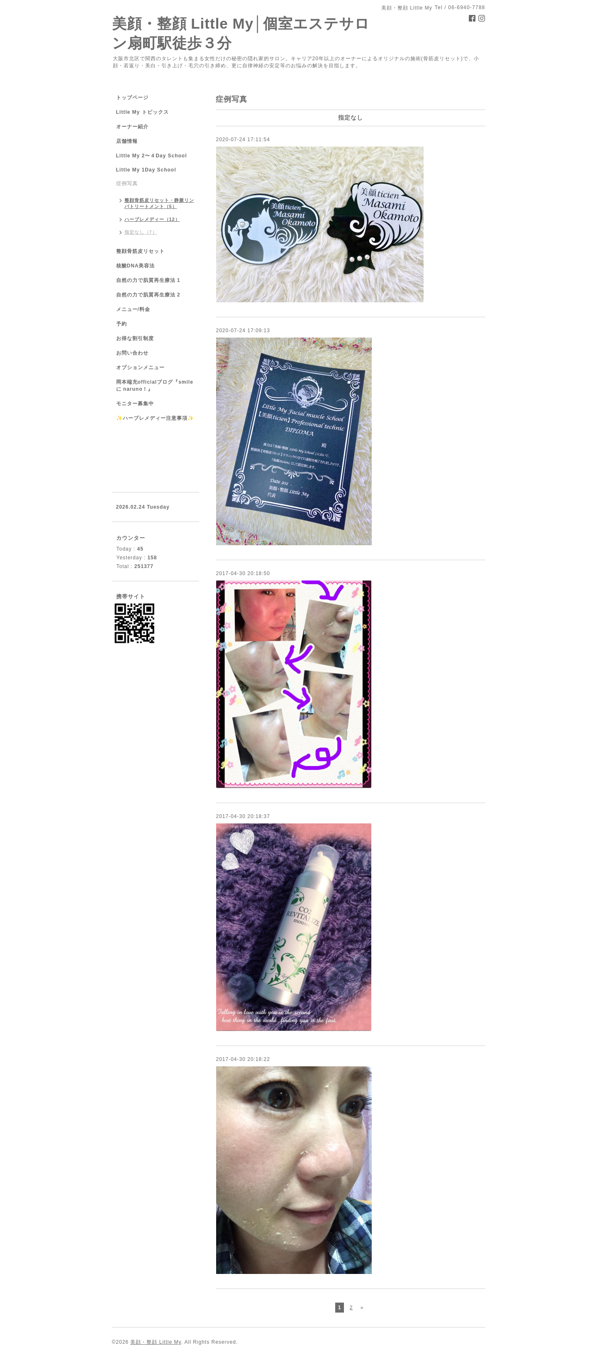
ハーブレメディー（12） (152, 219)
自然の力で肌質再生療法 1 (148, 280)
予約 (121, 324)
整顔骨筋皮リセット (140, 251)
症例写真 (127, 183)
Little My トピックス (142, 112)
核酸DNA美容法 (135, 266)
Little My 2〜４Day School (151, 156)
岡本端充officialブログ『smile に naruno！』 (154, 385)
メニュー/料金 (133, 309)
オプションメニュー (140, 367)
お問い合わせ (132, 353)
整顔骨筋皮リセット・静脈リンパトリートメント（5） (159, 203)
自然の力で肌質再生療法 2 (148, 295)
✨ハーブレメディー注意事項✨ (155, 418)
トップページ (132, 97)
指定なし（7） (140, 232)
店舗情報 (127, 141)
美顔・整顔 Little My (155, 1342)
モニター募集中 (135, 404)
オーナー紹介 (132, 127)
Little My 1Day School (146, 170)
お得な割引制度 (135, 338)
